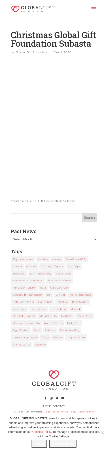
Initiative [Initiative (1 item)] (62, 301)
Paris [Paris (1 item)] (37, 330)
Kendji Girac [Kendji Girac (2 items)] (38, 309)
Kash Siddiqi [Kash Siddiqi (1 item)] (80, 301)
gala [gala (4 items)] (43, 287)
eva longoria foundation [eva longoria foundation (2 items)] (28, 280)
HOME (47, 406)
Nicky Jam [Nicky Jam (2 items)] (73, 323)
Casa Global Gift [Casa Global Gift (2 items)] (76, 259)
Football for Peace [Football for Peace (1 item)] (59, 280)
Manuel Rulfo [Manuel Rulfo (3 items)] (48, 316)
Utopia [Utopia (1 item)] (57, 337)
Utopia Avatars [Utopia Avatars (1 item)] (75, 337)
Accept (39, 443)
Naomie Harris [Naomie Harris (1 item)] (53, 323)
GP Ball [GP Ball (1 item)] (61, 294)
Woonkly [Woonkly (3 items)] (40, 344)
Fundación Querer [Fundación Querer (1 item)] (24, 287)
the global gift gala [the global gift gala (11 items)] (25, 337)
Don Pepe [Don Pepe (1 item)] (74, 266)
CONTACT (59, 406)
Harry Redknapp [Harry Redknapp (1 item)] (80, 294)
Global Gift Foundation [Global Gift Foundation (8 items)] (27, 294)
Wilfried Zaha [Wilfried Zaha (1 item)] (21, 344)
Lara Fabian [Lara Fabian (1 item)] (58, 309)
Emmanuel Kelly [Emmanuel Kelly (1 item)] (40, 273)
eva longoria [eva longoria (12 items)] (63, 273)
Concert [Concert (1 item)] (31, 266)
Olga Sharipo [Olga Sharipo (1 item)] (21, 330)
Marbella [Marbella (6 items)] (66, 316)
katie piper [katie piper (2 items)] (19, 309)
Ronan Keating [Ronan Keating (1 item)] (69, 330)
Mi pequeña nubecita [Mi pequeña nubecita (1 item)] (26, 323)
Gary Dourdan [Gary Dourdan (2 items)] (59, 287)
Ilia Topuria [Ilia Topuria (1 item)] (45, 301)
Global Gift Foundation (33, 52)
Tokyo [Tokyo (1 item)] (45, 337)
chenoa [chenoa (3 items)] (17, 266)
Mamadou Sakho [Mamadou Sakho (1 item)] (24, 316)
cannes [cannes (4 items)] (56, 259)
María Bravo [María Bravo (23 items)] (84, 316)
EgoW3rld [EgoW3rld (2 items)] (19, 273)
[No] (102, 432)
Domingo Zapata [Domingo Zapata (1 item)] (52, 266)
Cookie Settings (62, 443)
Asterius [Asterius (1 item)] (43, 259)
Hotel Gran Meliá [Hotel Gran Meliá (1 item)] (23, 301)
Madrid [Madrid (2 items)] (75, 309)
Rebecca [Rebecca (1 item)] (50, 330)
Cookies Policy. (42, 431)
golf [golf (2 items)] (49, 294)
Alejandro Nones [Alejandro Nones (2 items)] (23, 259)
